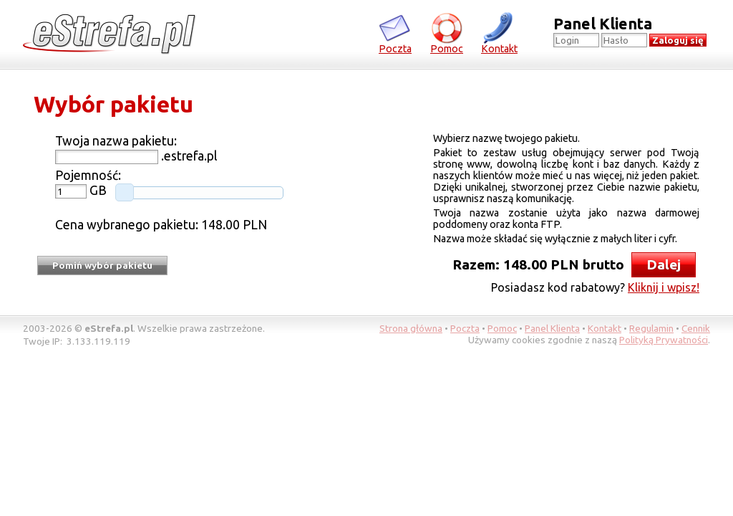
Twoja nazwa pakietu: (116, 141)
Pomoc (446, 32)
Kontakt (499, 32)
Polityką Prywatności (663, 339)
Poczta (395, 32)
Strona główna (410, 328)
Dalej (663, 264)
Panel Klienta (552, 328)
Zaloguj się (678, 40)
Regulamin (651, 328)
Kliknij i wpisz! (663, 287)
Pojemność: (88, 175)
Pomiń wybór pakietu (102, 265)
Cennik (695, 328)
